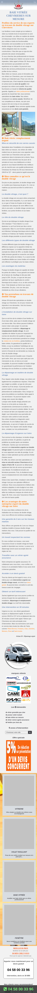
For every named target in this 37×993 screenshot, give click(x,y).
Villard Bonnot (12, 629)
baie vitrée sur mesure (15, 717)
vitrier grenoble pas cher (15, 712)
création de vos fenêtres (11, 341)
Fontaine (21, 629)
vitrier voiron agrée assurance (17, 720)
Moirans (4, 631)
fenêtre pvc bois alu (14, 722)
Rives (10, 631)
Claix (26, 629)
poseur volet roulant (14, 715)
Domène (31, 629)
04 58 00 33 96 (18, 970)
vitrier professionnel (22, 91)
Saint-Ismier (18, 631)
